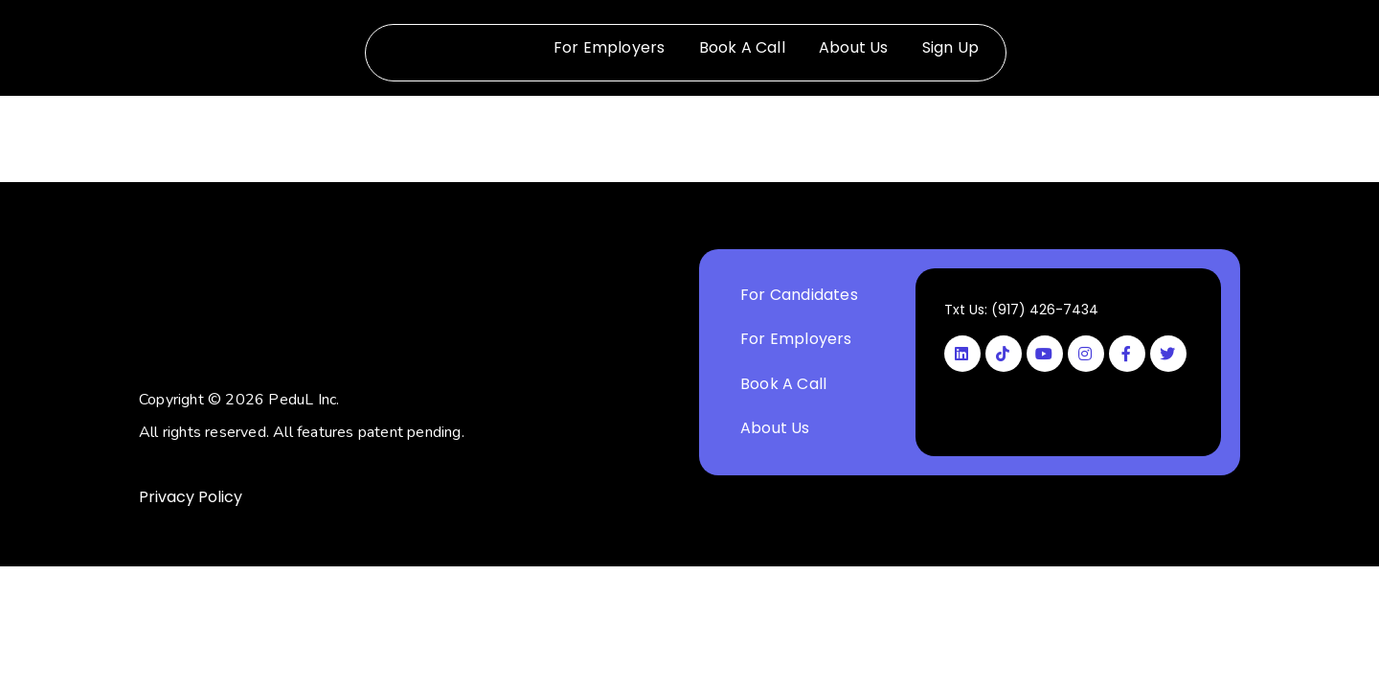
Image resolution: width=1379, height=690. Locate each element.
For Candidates (799, 295)
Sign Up (950, 47)
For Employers (610, 47)
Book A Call (742, 47)
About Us (854, 47)
